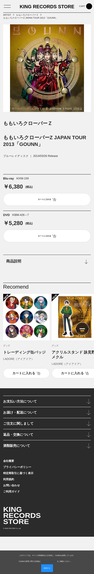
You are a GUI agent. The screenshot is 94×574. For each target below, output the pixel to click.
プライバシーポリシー (48, 561)
